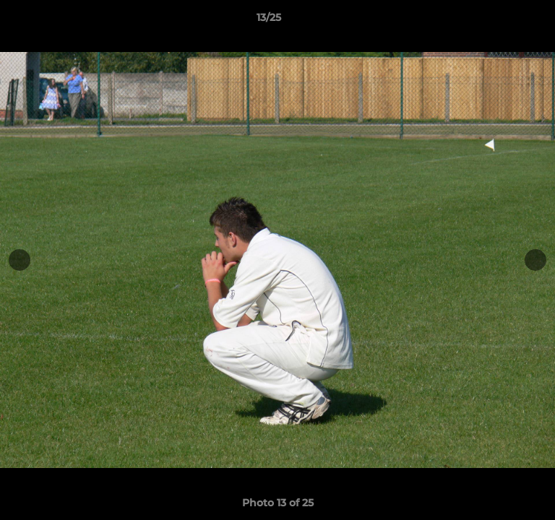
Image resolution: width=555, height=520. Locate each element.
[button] (503, 20)
